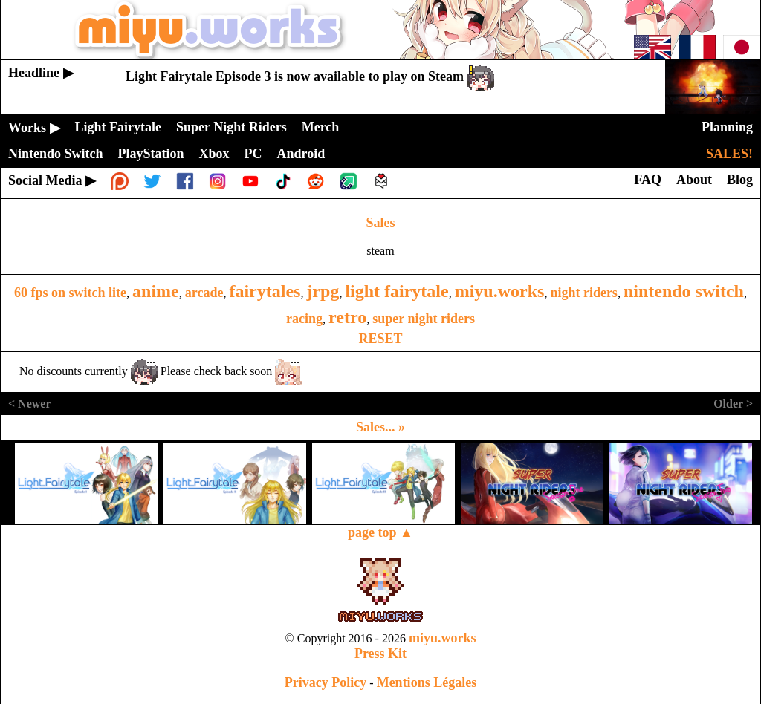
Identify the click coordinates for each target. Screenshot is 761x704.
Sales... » (380, 427)
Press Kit (380, 653)
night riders (584, 292)
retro (347, 317)
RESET (380, 338)
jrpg (322, 291)
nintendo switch (684, 291)
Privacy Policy (325, 682)
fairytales (264, 291)
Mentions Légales (427, 682)
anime (155, 291)
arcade (204, 292)
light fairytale (396, 291)
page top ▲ (380, 532)
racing (304, 318)
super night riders (423, 318)
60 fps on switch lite (70, 292)
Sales (380, 222)
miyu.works (500, 291)
